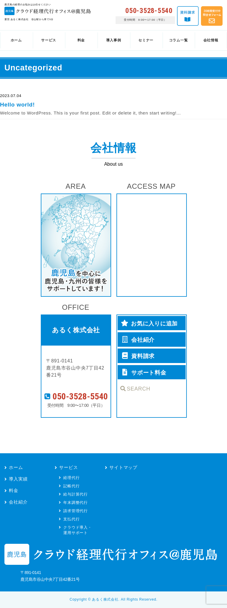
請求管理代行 (75, 511)
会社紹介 (18, 501)
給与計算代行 (75, 494)
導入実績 (18, 478)
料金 (13, 490)
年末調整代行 (75, 502)
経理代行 (71, 477)
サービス (68, 467)
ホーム (16, 467)
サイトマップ (123, 467)
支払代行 (71, 519)
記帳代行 (71, 486)
